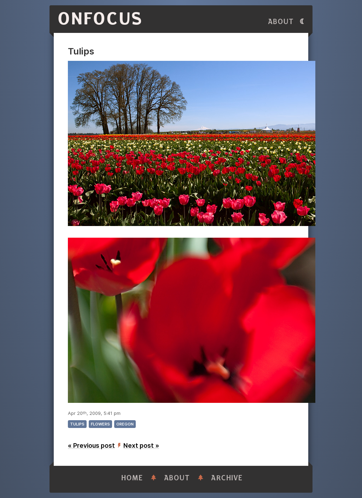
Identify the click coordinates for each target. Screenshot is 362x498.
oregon (125, 424)
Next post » (141, 445)
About (281, 21)
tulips (77, 424)
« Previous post (91, 445)
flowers (100, 424)
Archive (227, 478)
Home (132, 478)
